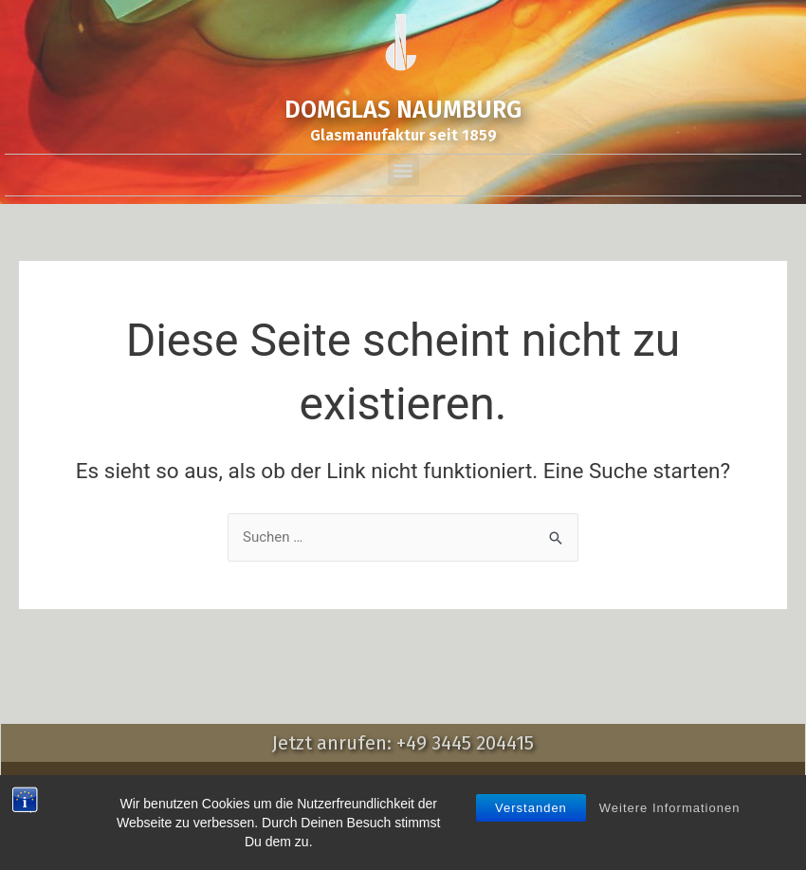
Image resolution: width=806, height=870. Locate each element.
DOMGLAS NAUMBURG (403, 110)
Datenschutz (440, 780)
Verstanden (531, 854)
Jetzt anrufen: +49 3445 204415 (403, 742)
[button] (403, 170)
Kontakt (310, 780)
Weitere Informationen (670, 854)
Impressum (231, 780)
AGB (367, 780)
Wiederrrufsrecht (554, 780)
